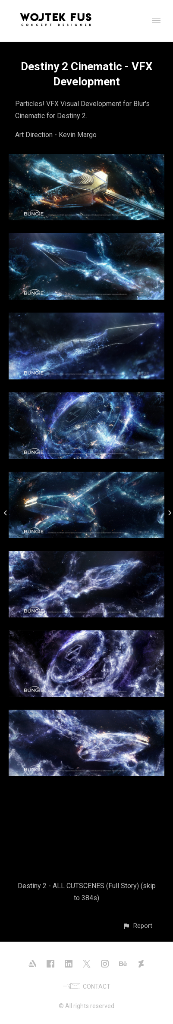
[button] (137, 926)
